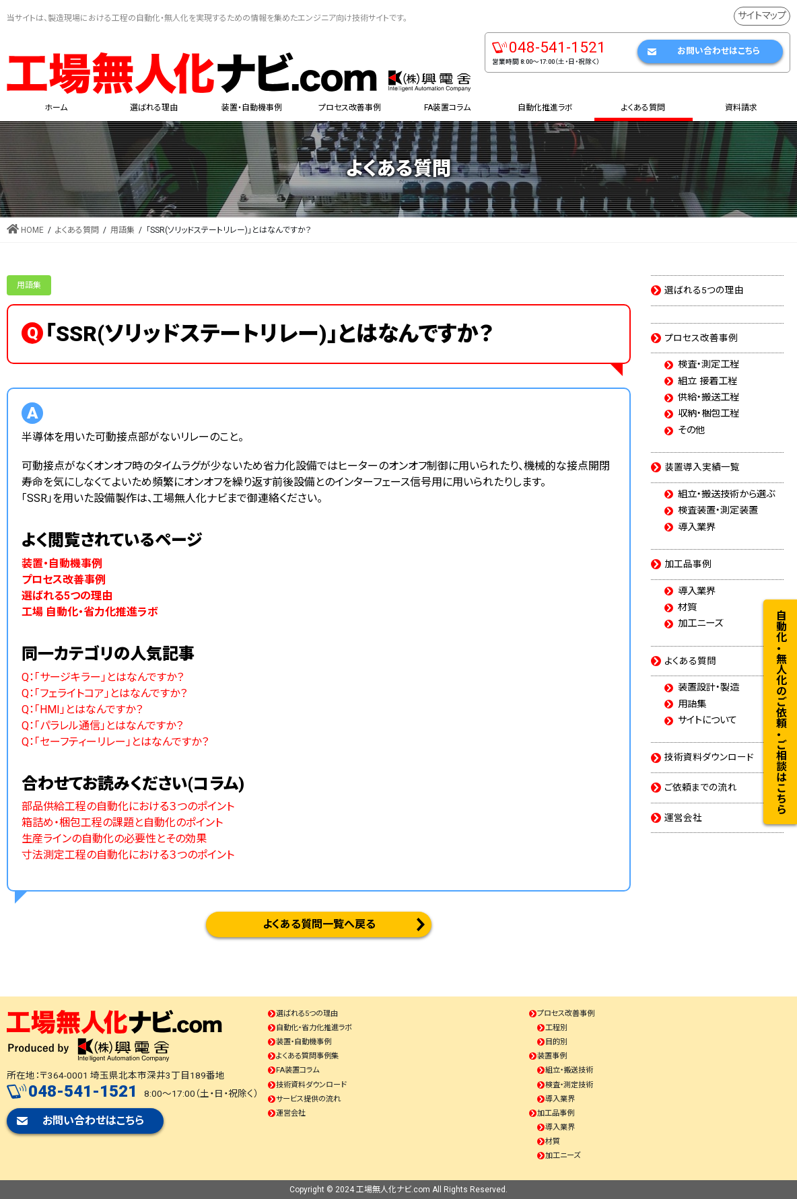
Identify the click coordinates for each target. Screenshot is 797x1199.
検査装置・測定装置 (718, 510)
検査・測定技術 (569, 1085)
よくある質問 (690, 660)
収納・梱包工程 (708, 414)
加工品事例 (688, 563)
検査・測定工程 (708, 364)
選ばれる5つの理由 (704, 290)
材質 (687, 607)
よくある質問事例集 (307, 1056)
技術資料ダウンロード (709, 757)
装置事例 (552, 1056)
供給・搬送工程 (708, 397)
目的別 (556, 1042)
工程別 (556, 1027)
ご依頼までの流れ (700, 787)
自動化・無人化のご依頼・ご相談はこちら (780, 712)
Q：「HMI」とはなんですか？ (82, 709)
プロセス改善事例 (701, 337)
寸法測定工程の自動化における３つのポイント (128, 854)
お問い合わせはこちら (718, 51)
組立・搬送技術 (569, 1070)
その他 (691, 430)
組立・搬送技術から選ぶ (726, 494)
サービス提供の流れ (308, 1099)
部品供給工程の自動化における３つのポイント (128, 806)
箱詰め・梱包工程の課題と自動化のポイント (122, 822)
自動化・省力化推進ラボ (314, 1027)
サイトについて (707, 720)
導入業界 (697, 527)
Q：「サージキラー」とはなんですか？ (103, 677)
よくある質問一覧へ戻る (319, 924)
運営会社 (683, 817)
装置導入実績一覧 (702, 467)
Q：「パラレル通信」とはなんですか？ (102, 725)
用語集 (29, 285)
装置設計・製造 (708, 687)
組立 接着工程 (707, 381)
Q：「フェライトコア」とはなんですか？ (104, 693)
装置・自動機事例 (303, 1042)
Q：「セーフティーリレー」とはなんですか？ (115, 741)
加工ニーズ (700, 623)
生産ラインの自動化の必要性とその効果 (114, 838)
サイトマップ (762, 16)
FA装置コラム (297, 1070)
